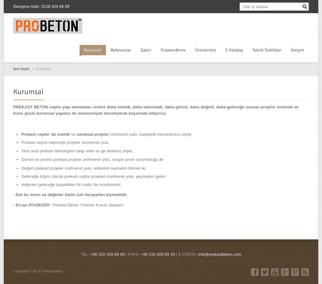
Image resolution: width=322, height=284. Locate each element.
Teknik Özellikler (267, 50)
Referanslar (121, 50)
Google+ (285, 272)
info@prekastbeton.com (220, 254)
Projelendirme (173, 50)
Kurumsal (92, 50)
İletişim (297, 50)
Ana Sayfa (21, 69)
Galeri (146, 50)
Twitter (265, 272)
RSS (305, 272)
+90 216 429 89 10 (158, 254)
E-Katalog (234, 50)
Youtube (275, 272)
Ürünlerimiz (205, 50)
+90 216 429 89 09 (107, 254)
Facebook (254, 272)
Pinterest (295, 272)
